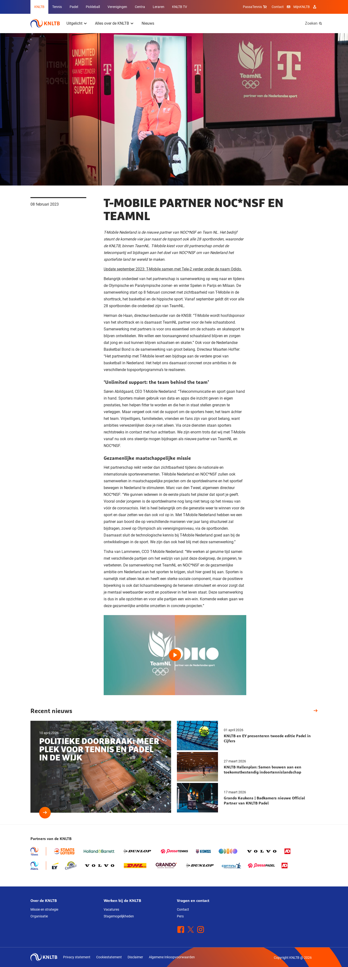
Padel (74, 7)
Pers (180, 916)
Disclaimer (135, 957)
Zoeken (311, 23)
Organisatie (39, 916)
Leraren (158, 7)
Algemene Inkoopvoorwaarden (172, 957)
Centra (140, 7)
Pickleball (93, 7)
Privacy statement (76, 957)
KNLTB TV (179, 7)
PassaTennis (255, 7)
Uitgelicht (74, 23)
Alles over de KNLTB (112, 23)
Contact (278, 7)
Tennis (57, 7)
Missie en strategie (44, 909)
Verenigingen (117, 7)
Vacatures (111, 909)
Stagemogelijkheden (119, 916)
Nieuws (148, 23)
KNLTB (39, 7)
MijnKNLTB (301, 7)
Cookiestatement (109, 957)
